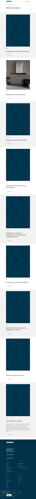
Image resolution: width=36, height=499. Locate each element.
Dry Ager (7, 476)
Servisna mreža (21, 463)
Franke (7, 482)
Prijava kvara (20, 465)
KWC (19, 480)
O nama (7, 463)
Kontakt (7, 465)
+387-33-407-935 (9, 454)
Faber (7, 478)
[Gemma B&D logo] (9, 1)
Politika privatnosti (9, 471)
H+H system (20, 478)
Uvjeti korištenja (9, 467)
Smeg (7, 486)
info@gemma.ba (9, 458)
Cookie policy (8, 469)
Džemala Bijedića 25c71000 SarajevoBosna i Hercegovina (10, 450)
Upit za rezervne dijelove (22, 467)
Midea (7, 484)
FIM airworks (8, 480)
